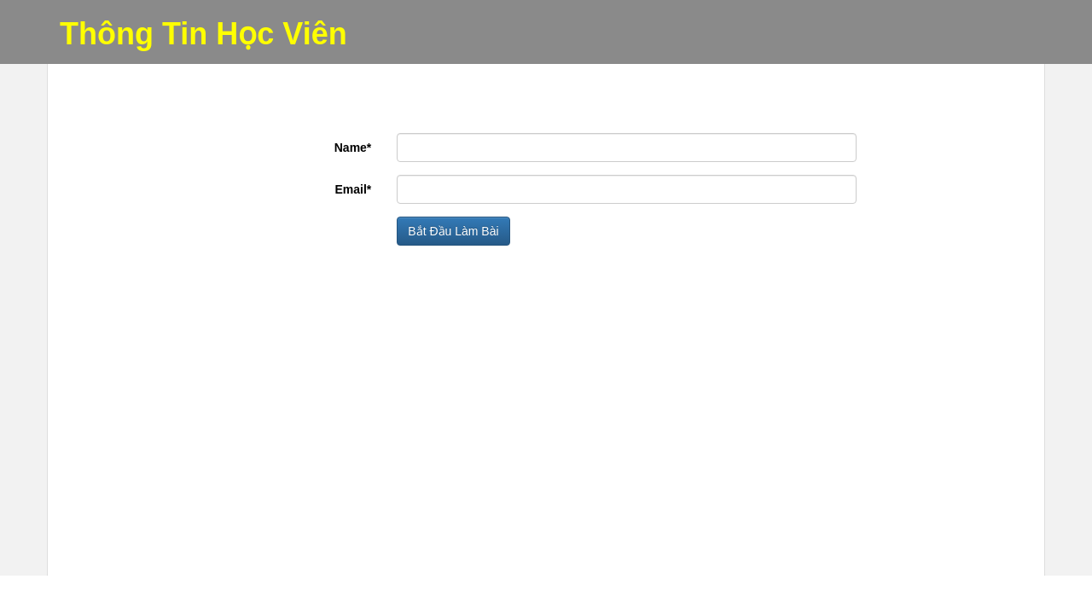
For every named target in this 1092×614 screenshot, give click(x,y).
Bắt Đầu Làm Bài (453, 231)
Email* (353, 189)
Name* (353, 147)
